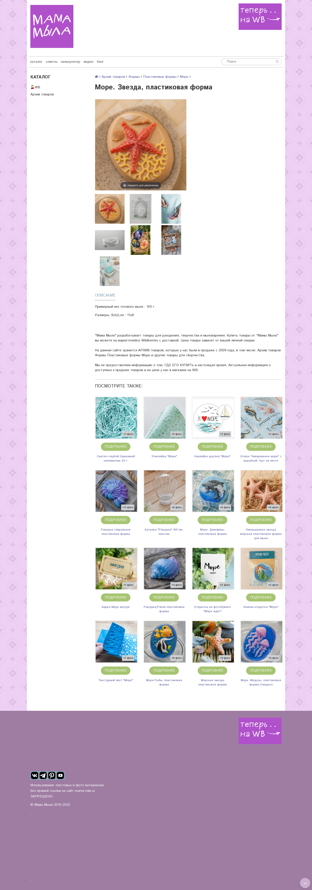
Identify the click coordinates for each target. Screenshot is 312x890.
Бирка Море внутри (116, 607)
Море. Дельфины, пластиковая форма (212, 532)
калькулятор (70, 61)
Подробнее (116, 446)
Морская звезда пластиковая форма (212, 682)
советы (51, 61)
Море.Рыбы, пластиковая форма (164, 682)
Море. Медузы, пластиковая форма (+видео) (261, 682)
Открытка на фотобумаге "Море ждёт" (212, 609)
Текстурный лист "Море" (115, 680)
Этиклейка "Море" (164, 456)
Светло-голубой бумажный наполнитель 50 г (116, 458)
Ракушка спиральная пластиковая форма (115, 532)
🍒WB (35, 87)
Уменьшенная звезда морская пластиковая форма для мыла (261, 534)
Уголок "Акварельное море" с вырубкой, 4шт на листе (261, 458)
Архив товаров (42, 94)
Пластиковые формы (159, 76)
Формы (134, 76)
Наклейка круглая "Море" (212, 456)
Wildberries (149, 340)
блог (100, 61)
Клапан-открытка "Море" (261, 607)
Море (184, 76)
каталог (36, 61)
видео (88, 61)
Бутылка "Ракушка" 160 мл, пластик (164, 532)
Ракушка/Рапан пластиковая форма (164, 609)
